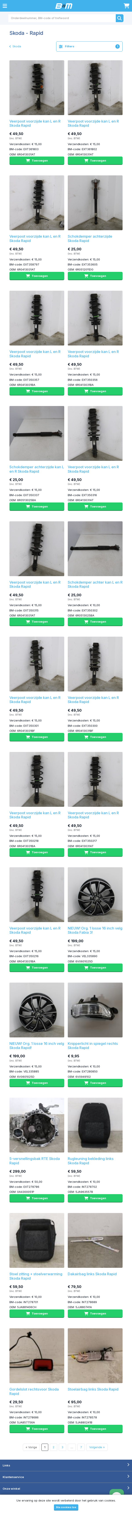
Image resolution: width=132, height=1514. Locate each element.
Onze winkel (11, 1488)
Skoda (15, 46)
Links (6, 1465)
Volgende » (97, 1447)
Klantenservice (13, 1477)
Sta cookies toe (66, 1507)
